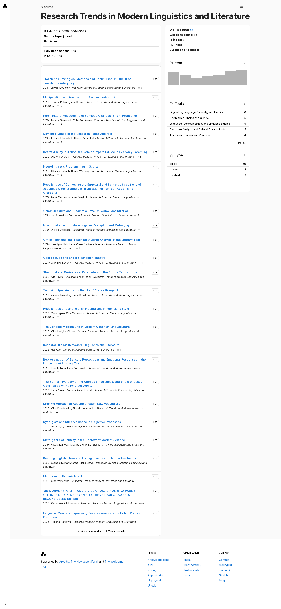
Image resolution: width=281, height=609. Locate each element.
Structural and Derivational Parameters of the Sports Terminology (90, 272)
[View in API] (241, 7)
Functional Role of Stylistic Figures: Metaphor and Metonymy (86, 225)
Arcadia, (65, 561)
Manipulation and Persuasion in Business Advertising (80, 97)
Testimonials (191, 570)
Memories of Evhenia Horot (62, 476)
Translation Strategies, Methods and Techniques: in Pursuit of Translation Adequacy (87, 81)
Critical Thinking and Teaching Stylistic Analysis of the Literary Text (91, 239)
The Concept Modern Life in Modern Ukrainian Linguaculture (86, 326)
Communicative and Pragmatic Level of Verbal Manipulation (86, 211)
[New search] (5, 13)
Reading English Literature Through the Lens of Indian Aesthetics (89, 458)
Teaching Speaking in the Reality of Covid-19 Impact (80, 290)
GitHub (223, 575)
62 (191, 30)
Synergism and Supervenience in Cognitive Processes (82, 422)
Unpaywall (154, 580)
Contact (224, 560)
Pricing (152, 570)
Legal (186, 575)
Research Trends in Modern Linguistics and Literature (81, 345)
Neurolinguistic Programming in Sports (70, 166)
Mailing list (225, 565)
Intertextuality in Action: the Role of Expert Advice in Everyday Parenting (95, 152)
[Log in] (5, 603)
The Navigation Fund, (85, 561)
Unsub (152, 585)
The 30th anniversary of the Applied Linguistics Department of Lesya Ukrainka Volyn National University (92, 383)
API (150, 565)
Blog (222, 580)
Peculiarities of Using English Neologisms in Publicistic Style (86, 308)
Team (187, 560)
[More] (156, 70)
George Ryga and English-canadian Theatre (74, 258)
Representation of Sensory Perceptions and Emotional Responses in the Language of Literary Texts (94, 361)
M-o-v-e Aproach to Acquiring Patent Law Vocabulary (81, 403)
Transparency (192, 565)
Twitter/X (225, 570)
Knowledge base (158, 560)
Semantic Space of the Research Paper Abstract (77, 134)
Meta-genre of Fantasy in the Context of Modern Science (84, 440)
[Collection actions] (247, 7)
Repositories (156, 575)
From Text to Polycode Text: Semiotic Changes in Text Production (90, 115)
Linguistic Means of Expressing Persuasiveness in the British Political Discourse (92, 515)
